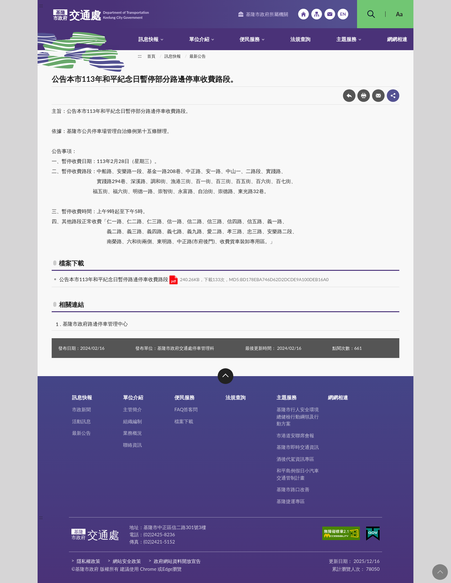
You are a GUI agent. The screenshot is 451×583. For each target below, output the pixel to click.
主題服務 (346, 39)
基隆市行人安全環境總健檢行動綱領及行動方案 (298, 416)
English (343, 14)
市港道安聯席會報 (295, 435)
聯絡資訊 (132, 445)
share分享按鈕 (393, 95)
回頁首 (440, 572)
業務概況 (132, 433)
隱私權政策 (88, 561)
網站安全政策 (127, 561)
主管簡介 (132, 409)
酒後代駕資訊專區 (295, 459)
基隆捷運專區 (291, 501)
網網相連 (397, 39)
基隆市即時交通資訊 (298, 447)
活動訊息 (81, 421)
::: (41, 5)
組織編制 (132, 421)
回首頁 (303, 14)
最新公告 (197, 56)
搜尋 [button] (371, 14)
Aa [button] (399, 14)
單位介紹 (199, 39)
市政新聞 (81, 409)
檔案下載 (183, 421)
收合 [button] (225, 376)
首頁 (151, 56)
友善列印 (363, 95)
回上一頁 (349, 95)
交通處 (101, 15)
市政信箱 (329, 14)
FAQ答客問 (186, 409)
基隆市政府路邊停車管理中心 (95, 324)
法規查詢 (300, 39)
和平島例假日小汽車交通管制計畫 (298, 474)
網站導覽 (316, 14)
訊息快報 (148, 39)
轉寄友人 (378, 95)
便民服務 (250, 39)
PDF (173, 280)
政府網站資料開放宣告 (177, 561)
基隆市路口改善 (293, 489)
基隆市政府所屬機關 (267, 14)
